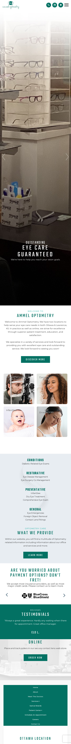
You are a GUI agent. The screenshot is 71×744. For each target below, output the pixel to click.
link (19, 375)
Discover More (35, 360)
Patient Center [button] (35, 710)
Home (35, 687)
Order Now (35, 658)
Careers (35, 719)
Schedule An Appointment (35, 715)
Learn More (35, 555)
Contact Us (35, 724)
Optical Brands (36, 706)
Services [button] (36, 701)
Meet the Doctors (35, 696)
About (35, 692)
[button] (7, 594)
